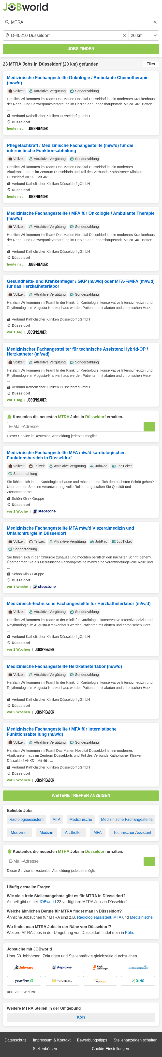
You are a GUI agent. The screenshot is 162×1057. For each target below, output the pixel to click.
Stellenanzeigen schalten (136, 1040)
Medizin (46, 832)
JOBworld (47, 902)
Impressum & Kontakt (52, 1040)
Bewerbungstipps (92, 1040)
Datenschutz (15, 1040)
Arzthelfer (73, 832)
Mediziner (19, 832)
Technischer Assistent (132, 832)
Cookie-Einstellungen (110, 1049)
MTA (56, 819)
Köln (129, 933)
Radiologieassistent (26, 819)
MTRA (15, 64)
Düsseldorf (50, 64)
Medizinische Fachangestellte (127, 819)
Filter (151, 64)
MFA (97, 832)
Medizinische (80, 819)
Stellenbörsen (45, 1049)
